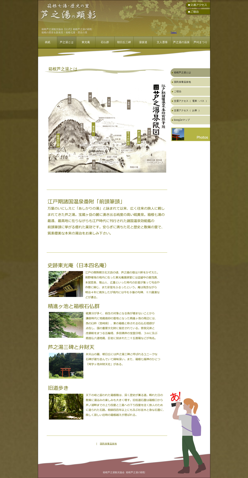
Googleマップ (182, 120)
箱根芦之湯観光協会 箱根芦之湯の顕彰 (124, 472)
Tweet (174, 32)
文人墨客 (162, 42)
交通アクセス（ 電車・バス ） (191, 101)
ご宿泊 (177, 91)
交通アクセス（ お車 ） (187, 110)
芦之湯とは (67, 42)
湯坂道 (143, 42)
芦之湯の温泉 (181, 42)
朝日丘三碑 (124, 42)
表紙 (47, 42)
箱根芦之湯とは (182, 72)
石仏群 (105, 42)
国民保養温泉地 (108, 444)
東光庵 (86, 42)
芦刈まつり (200, 42)
